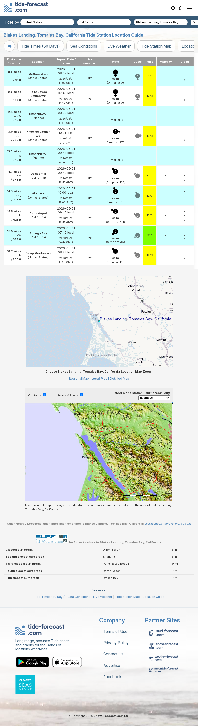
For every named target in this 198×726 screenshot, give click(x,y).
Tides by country (19, 22)
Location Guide (153, 597)
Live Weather (119, 46)
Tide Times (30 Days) (40, 46)
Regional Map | (80, 378)
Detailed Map (119, 378)
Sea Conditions (83, 46)
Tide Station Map (156, 46)
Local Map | (100, 378)
